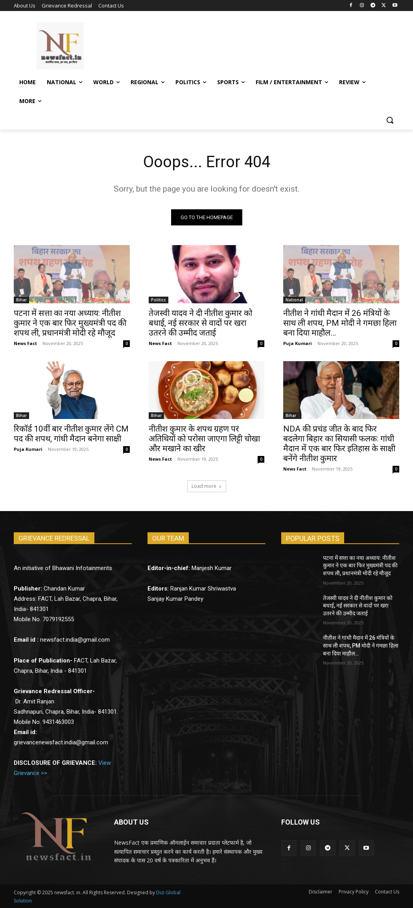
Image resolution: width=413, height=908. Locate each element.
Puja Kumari (297, 343)
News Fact (25, 343)
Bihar (21, 299)
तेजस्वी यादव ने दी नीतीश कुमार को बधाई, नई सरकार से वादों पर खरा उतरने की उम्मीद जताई (200, 322)
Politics (158, 299)
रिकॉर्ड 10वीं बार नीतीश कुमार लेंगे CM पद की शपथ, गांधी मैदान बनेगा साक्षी (71, 433)
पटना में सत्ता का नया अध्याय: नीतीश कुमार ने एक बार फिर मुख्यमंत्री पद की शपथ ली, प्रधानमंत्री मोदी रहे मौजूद (70, 322)
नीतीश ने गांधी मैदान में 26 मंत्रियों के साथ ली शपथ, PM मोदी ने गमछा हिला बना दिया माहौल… (339, 322)
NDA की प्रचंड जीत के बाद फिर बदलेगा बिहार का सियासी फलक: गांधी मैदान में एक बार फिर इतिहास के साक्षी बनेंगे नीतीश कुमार (339, 443)
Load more (207, 486)
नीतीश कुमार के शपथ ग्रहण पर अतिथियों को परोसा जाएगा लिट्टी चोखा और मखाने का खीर (204, 438)
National (294, 299)
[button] (389, 120)
